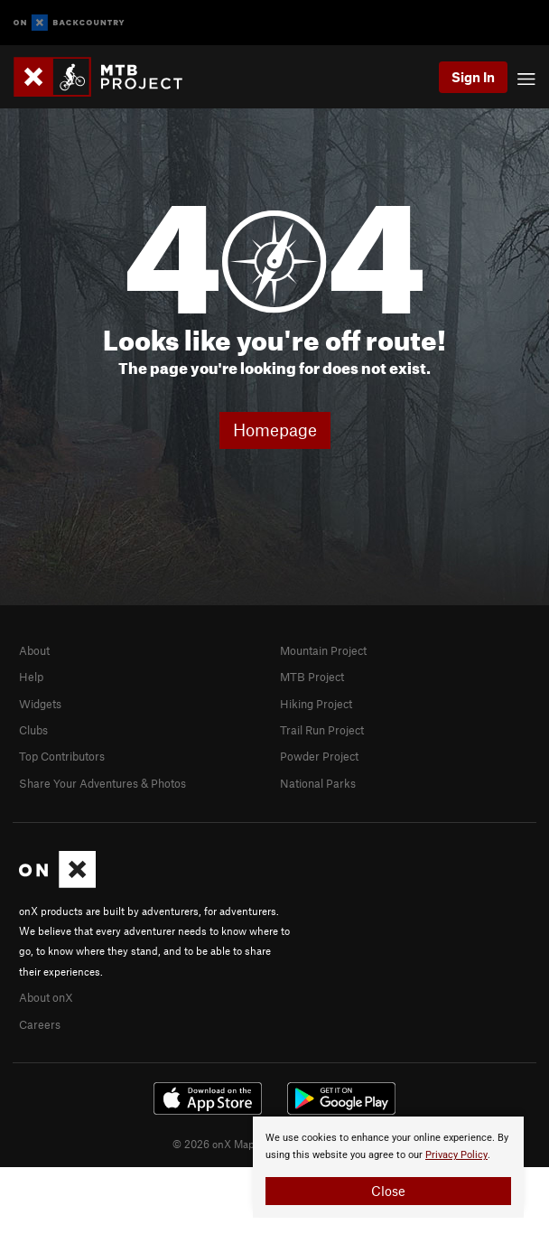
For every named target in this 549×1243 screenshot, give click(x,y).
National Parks (318, 783)
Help (31, 676)
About (34, 650)
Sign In (473, 77)
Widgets (40, 703)
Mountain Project (323, 650)
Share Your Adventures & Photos (102, 783)
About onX (46, 997)
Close (388, 1190)
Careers (39, 1024)
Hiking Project (316, 703)
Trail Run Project (322, 730)
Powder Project (319, 756)
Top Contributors (62, 756)
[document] (388, 1167)
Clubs (33, 730)
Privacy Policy (456, 1155)
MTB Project (312, 676)
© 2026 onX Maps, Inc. (227, 1143)
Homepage (275, 429)
